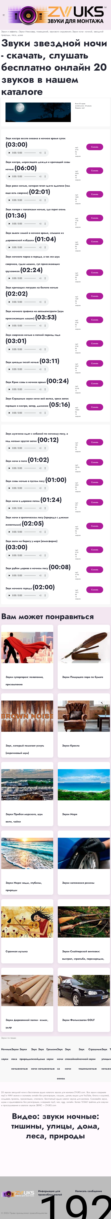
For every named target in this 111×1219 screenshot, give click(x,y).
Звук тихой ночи (34, 1059)
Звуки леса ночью (15, 1059)
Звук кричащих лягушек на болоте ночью (31, 287)
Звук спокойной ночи (72, 1059)
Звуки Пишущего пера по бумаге (82, 677)
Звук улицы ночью (105, 1059)
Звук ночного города (19, 588)
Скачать (94, 146)
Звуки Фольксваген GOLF (78, 1020)
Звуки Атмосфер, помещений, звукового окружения (45, 31)
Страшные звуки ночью (94, 1059)
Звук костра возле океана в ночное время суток (35, 138)
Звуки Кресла (70, 745)
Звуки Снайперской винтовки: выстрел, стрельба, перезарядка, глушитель (83, 959)
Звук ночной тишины (83, 1059)
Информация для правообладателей (50, 1192)
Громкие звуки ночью (51, 1059)
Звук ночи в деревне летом (22, 501)
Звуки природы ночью (25, 1059)
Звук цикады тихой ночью (22, 362)
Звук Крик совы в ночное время (25, 382)
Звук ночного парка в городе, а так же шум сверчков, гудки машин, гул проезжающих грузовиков (32, 264)
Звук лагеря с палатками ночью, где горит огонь (35, 209)
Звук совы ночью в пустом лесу (25, 481)
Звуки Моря (69, 814)
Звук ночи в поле (16, 461)
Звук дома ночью (42, 1059)
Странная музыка (17, 951)
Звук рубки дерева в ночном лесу (27, 568)
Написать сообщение (88, 1191)
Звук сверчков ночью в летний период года (32, 335)
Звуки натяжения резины (78, 883)
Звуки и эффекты (9, 31)
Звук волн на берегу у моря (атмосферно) (31, 541)
